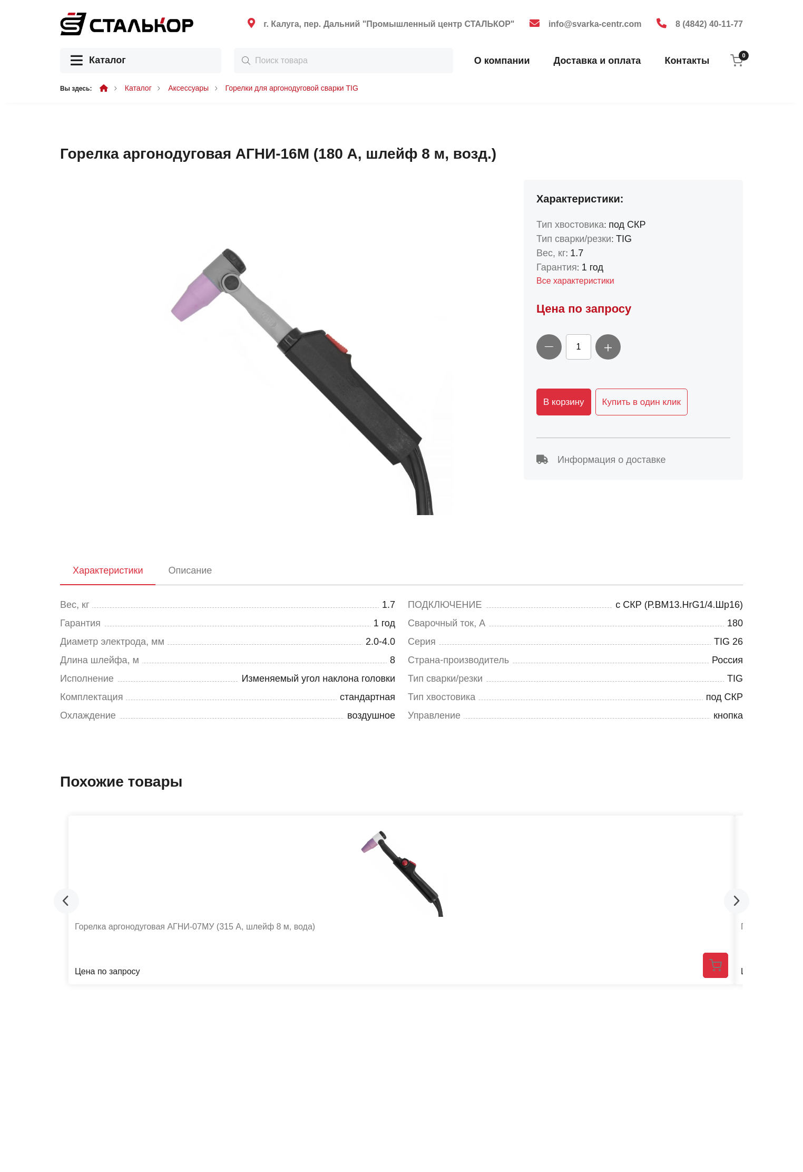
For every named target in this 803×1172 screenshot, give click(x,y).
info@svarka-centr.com (595, 24)
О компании (502, 60)
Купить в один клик (641, 402)
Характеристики (108, 570)
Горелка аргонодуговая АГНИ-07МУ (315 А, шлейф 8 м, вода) (195, 926)
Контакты (686, 60)
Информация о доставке (600, 459)
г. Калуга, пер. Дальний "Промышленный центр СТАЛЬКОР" (388, 24)
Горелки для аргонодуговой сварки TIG (292, 88)
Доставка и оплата (597, 60)
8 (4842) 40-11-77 (709, 24)
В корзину (563, 402)
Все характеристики (575, 280)
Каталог (98, 61)
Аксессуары (188, 88)
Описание (190, 570)
